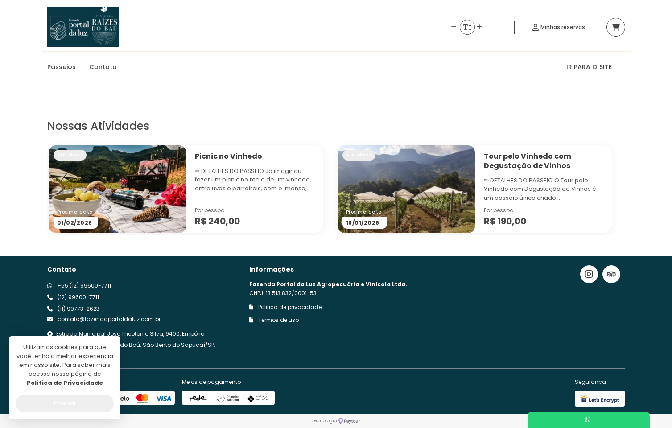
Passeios (61, 66)
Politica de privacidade (285, 307)
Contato (103, 66)
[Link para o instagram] (589, 274)
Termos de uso (274, 320)
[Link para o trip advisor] (611, 274)
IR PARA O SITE (589, 66)
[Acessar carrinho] (615, 27)
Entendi (64, 403)
